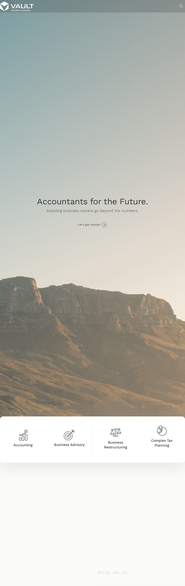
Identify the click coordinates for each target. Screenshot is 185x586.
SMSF (147, 6)
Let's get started (89, 224)
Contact (170, 6)
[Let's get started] (104, 225)
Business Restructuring (126, 6)
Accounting (77, 6)
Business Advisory (98, 6)
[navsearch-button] (181, 6)
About (158, 6)
